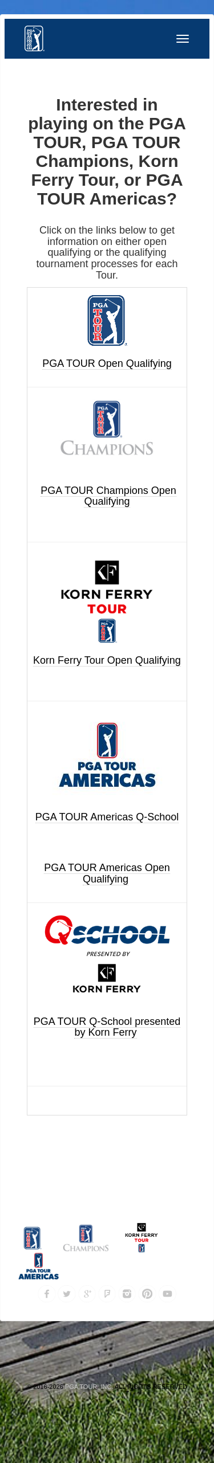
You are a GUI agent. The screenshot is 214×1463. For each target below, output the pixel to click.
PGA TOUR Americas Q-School (107, 817)
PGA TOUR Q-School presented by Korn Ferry (107, 1027)
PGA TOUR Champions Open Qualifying (108, 496)
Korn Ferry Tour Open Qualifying (107, 660)
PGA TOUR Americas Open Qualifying (106, 873)
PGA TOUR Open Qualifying (106, 363)
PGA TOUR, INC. (89, 1386)
